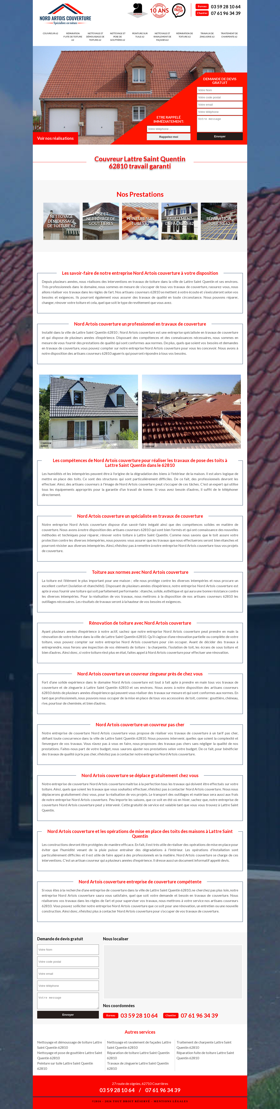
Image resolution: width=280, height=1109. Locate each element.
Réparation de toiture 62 (184, 35)
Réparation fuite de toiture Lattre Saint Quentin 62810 (205, 1055)
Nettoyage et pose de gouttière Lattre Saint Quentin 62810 (69, 1055)
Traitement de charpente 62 (229, 35)
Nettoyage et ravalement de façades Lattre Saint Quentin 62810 (139, 1044)
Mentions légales (171, 1101)
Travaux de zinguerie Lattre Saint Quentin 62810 (138, 1065)
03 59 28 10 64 (226, 6)
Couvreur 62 (50, 33)
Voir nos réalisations (55, 138)
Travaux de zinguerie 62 (207, 35)
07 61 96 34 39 (226, 13)
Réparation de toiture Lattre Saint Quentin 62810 (138, 1055)
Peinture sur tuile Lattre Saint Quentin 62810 (65, 1065)
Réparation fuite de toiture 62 (72, 36)
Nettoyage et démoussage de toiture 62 (95, 36)
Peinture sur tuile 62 (140, 35)
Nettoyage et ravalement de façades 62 (162, 36)
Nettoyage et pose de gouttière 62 (117, 36)
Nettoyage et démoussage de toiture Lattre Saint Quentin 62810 (69, 1044)
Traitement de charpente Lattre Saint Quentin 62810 (204, 1044)
